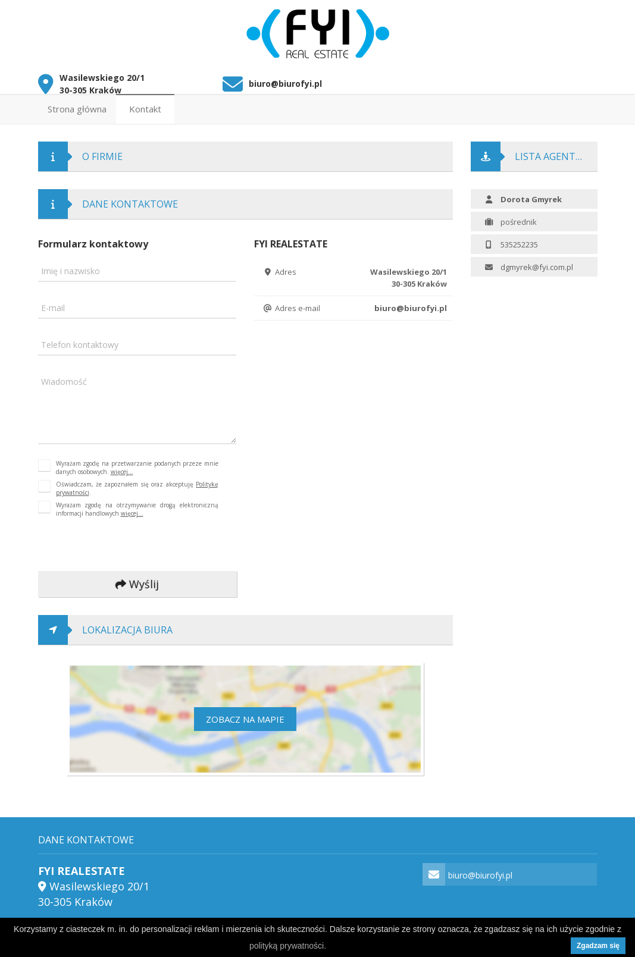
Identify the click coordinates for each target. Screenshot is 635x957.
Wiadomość (64, 378)
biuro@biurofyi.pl (285, 80)
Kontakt (145, 105)
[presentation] (118, 542)
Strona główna (77, 105)
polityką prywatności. (287, 945)
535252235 (519, 241)
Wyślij (137, 581)
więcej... (122, 469)
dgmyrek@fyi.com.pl (537, 263)
